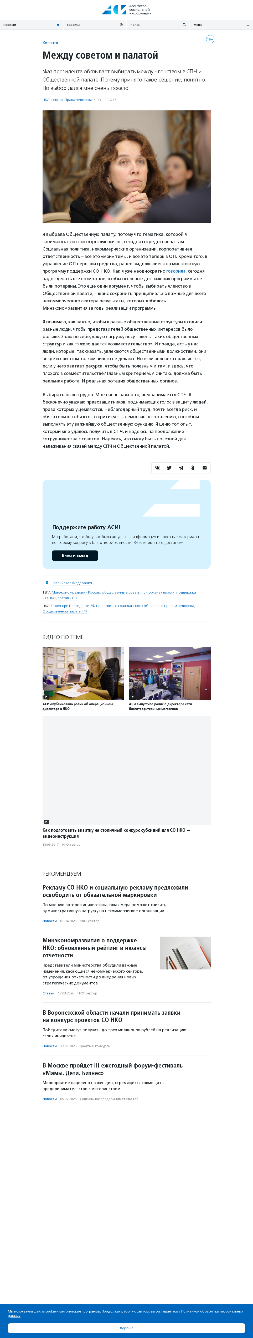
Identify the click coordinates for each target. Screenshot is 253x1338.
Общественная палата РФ (65, 611)
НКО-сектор (53, 100)
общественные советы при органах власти (138, 592)
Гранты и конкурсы (95, 1046)
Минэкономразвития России (76, 592)
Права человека (78, 100)
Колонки (50, 42)
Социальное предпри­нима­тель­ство (109, 1099)
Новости (50, 921)
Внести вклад (75, 555)
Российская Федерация (71, 582)
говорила (176, 271)
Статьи (48, 993)
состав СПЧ (67, 597)
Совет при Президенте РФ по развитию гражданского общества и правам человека (122, 605)
